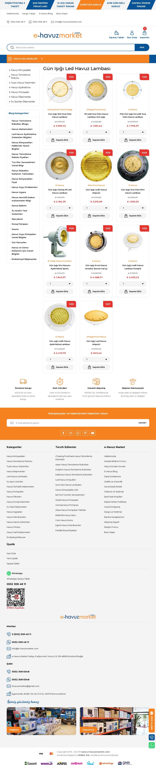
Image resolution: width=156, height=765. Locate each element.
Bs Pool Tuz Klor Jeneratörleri (70, 495)
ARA (142, 47)
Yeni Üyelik (12, 558)
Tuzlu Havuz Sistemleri (18, 466)
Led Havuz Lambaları (17, 476)
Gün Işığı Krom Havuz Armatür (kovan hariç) (96, 267)
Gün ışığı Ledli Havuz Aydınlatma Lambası (59, 342)
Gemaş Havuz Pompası (66, 505)
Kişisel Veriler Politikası (115, 502)
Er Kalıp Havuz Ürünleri (60, 261)
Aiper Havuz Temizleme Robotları (72, 464)
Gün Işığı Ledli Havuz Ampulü (96, 191)
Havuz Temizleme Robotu (19, 461)
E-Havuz (133, 109)
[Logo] (58, 35)
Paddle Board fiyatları (66, 530)
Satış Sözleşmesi (112, 476)
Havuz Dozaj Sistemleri (18, 502)
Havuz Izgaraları (14, 512)
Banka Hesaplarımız (114, 517)
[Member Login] (132, 35)
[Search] (78, 47)
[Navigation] (78, 59)
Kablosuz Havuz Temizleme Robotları (73, 474)
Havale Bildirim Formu (115, 461)
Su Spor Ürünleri (15, 481)
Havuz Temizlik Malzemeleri (20, 486)
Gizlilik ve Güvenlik (113, 481)
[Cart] (144, 35)
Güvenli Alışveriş (112, 507)
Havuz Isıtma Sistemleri (18, 522)
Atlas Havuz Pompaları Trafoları (70, 510)
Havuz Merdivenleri (16, 517)
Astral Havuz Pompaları (66, 500)
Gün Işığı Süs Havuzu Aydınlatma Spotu (59, 267)
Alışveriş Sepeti (111, 522)
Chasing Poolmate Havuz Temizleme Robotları (73, 458)
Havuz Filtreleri (14, 496)
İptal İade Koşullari (113, 496)
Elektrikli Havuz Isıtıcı (65, 515)
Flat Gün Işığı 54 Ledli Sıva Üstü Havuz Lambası (133, 115)
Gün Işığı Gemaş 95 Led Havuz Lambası (59, 191)
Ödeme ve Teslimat (114, 491)
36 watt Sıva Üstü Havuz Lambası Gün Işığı (96, 115)
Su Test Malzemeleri (17, 507)
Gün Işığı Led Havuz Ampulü (96, 342)
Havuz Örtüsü (13, 527)
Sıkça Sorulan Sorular (115, 466)
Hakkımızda (110, 456)
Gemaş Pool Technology (59, 109)
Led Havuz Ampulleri (65, 480)
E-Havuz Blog (110, 471)
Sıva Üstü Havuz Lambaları (68, 485)
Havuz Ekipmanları (16, 471)
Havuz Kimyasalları (16, 456)
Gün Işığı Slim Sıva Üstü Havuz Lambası (59, 115)
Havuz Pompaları (15, 491)
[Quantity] (60, 132)
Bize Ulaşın (109, 532)
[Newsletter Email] (78, 423)
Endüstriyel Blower (16, 537)
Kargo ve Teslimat (113, 512)
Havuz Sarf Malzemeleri (18, 532)
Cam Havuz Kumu (64, 520)
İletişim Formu (111, 527)
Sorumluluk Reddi (113, 486)
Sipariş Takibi (13, 563)
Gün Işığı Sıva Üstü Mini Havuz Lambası (133, 191)
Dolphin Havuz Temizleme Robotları (73, 469)
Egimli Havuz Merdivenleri (68, 525)
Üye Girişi (11, 553)
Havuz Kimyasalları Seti (66, 490)
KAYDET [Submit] (143, 423)
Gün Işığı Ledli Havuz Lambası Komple (133, 267)
